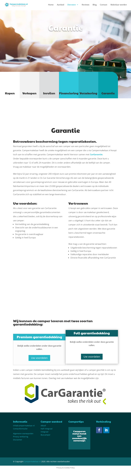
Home (51, 5)
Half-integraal (46, 428)
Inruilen (49, 93)
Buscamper (45, 435)
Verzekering (88, 93)
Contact (103, 5)
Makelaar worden (119, 5)
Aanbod (60, 5)
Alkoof (43, 425)
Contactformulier (20, 428)
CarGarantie (96, 154)
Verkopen (29, 93)
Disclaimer (17, 439)
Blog (95, 5)
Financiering (68, 93)
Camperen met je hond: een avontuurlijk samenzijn (79, 436)
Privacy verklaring (20, 436)
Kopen (10, 93)
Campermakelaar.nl (32, 461)
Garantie (108, 93)
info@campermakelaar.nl (24, 425)
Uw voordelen (39, 358)
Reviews (85, 5)
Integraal (44, 432)
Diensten (71, 5)
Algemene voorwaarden (23, 433)
